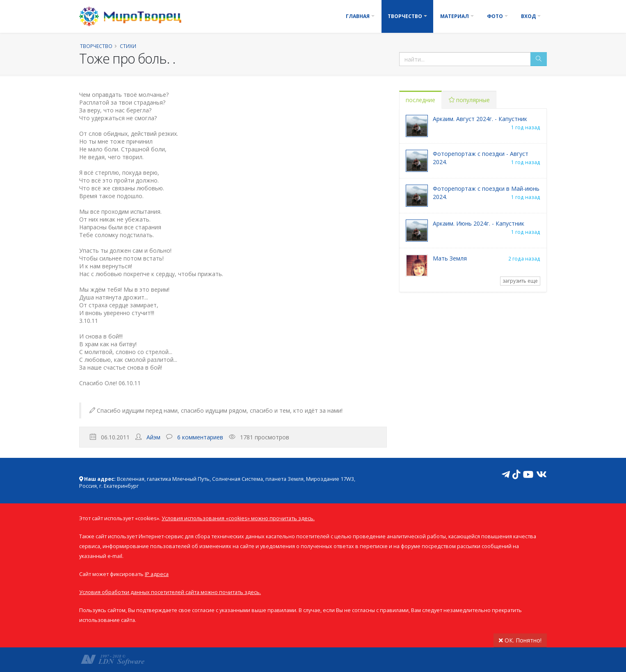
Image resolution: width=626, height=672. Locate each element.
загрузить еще (520, 280)
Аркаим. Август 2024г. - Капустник (480, 119)
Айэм (153, 437)
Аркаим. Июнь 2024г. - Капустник (478, 223)
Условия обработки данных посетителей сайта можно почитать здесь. (170, 592)
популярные (469, 100)
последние (420, 100)
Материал (454, 16)
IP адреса (157, 574)
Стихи (128, 46)
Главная (358, 16)
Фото (495, 16)
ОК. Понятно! (520, 640)
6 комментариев (200, 437)
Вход (528, 16)
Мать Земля (450, 258)
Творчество (405, 16)
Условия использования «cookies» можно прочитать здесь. (238, 518)
